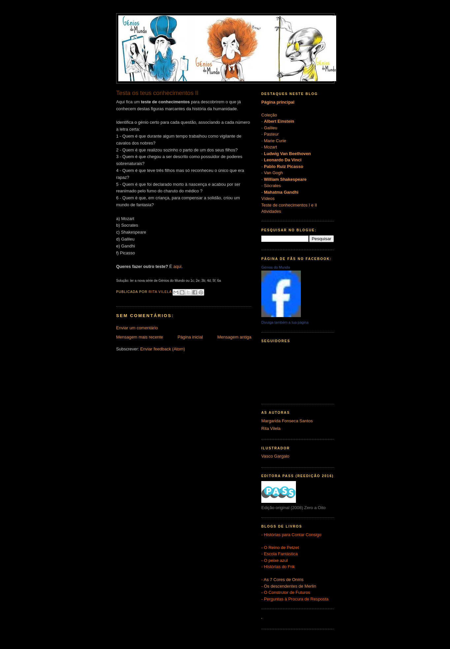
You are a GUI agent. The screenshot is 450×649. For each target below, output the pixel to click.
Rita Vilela (270, 428)
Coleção (269, 115)
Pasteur (271, 134)
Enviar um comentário (137, 327)
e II (314, 205)
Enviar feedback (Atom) (162, 348)
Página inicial (190, 337)
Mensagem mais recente (139, 337)
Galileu (270, 127)
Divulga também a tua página (284, 322)
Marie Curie (275, 140)
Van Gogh (273, 172)
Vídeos (267, 198)
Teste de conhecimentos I (285, 205)
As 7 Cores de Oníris (284, 579)
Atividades (271, 211)
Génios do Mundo (275, 267)
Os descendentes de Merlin (290, 586)
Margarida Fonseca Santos (287, 420)
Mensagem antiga (234, 337)
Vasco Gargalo (275, 456)
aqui (177, 266)
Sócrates (272, 185)
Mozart (270, 147)
